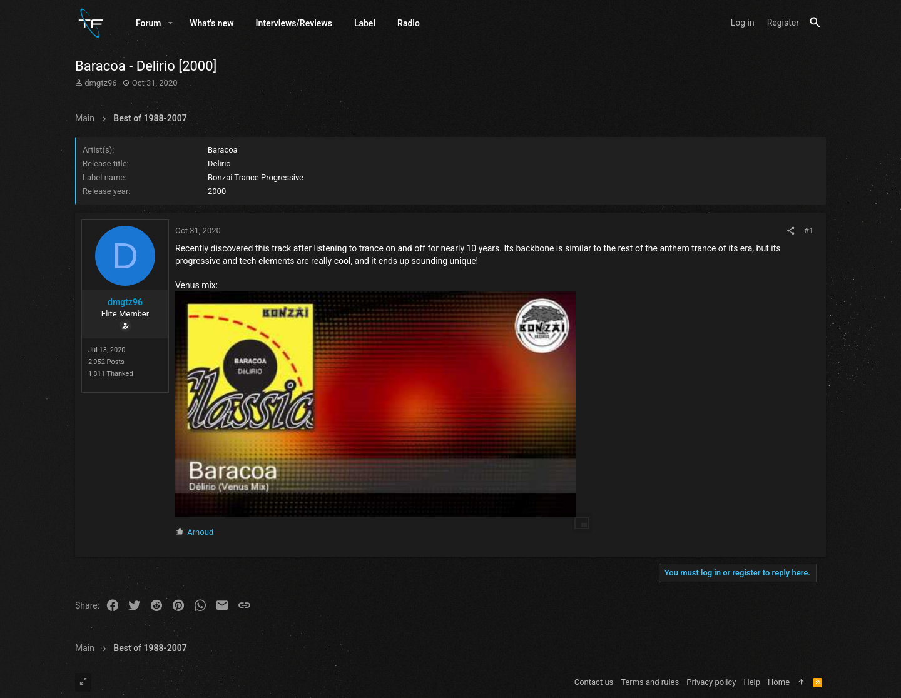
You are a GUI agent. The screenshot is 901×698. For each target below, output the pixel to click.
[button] (170, 23)
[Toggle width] (83, 682)
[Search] (815, 23)
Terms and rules (650, 682)
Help (751, 682)
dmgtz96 (100, 83)
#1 (808, 231)
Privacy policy (711, 682)
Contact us (594, 682)
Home (779, 682)
